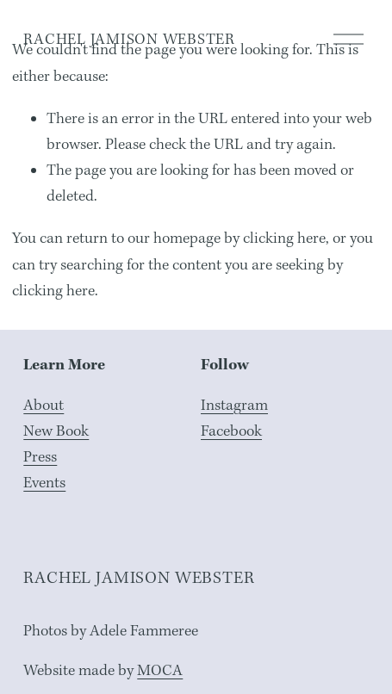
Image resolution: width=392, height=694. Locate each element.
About (43, 405)
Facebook (231, 431)
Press (40, 457)
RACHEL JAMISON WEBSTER (129, 39)
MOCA (160, 670)
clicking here (284, 238)
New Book (56, 431)
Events (44, 483)
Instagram (234, 405)
